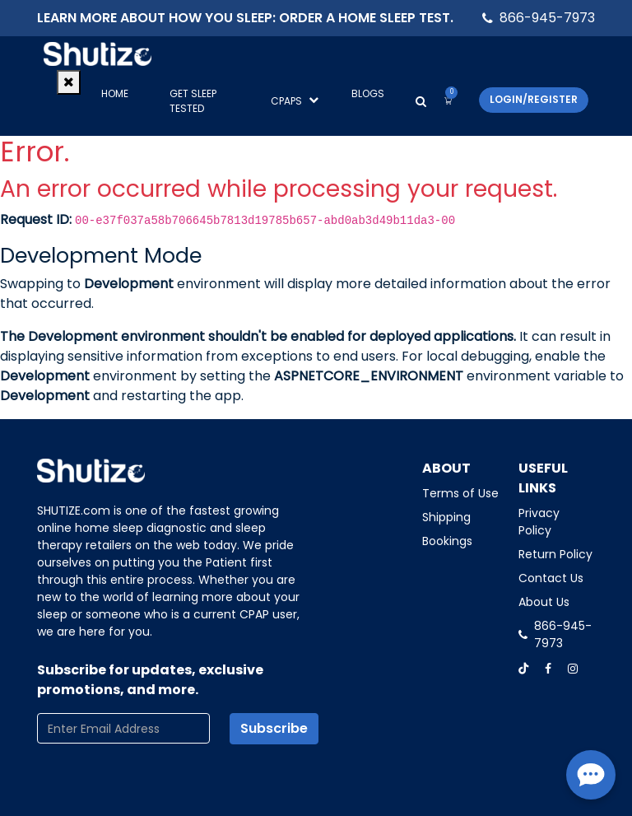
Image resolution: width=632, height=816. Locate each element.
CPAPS (294, 101)
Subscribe (274, 728)
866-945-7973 (547, 17)
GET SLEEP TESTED (193, 100)
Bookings (447, 541)
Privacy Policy (539, 522)
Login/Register (534, 99)
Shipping (446, 517)
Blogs (367, 93)
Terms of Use (460, 493)
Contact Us (550, 578)
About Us (543, 602)
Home (114, 93)
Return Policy (555, 554)
